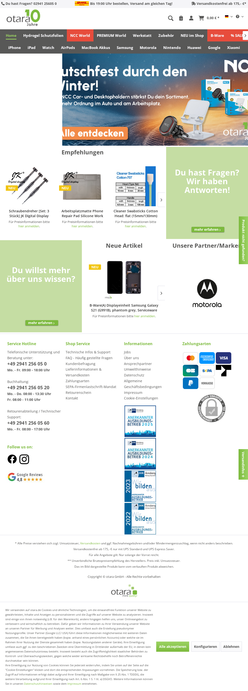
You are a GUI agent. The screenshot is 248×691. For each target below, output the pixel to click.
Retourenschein (78, 392)
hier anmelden (144, 316)
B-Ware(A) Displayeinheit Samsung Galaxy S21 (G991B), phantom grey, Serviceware (124, 307)
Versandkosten (90, 543)
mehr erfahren (208, 229)
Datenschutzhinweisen (38, 683)
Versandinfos (243, 463)
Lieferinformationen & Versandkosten (83, 372)
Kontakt (72, 398)
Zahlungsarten (77, 381)
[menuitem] (141, 18)
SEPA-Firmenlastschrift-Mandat (91, 386)
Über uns (131, 358)
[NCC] (155, 100)
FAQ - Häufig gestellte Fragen (89, 358)
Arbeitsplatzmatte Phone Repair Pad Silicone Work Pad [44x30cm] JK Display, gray (82, 213)
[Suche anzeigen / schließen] (171, 18)
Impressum (133, 392)
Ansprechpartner (138, 363)
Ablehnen (231, 646)
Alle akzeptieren (172, 646)
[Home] (11, 35)
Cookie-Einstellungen (141, 398)
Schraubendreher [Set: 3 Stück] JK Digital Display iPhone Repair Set (29, 213)
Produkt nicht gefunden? (243, 240)
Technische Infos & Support (88, 352)
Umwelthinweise (137, 369)
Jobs (127, 352)
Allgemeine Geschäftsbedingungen (143, 384)
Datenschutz (134, 375)
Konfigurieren (205, 646)
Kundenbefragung (80, 363)
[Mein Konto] (192, 18)
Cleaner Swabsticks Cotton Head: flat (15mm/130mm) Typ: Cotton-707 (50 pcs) (136, 213)
